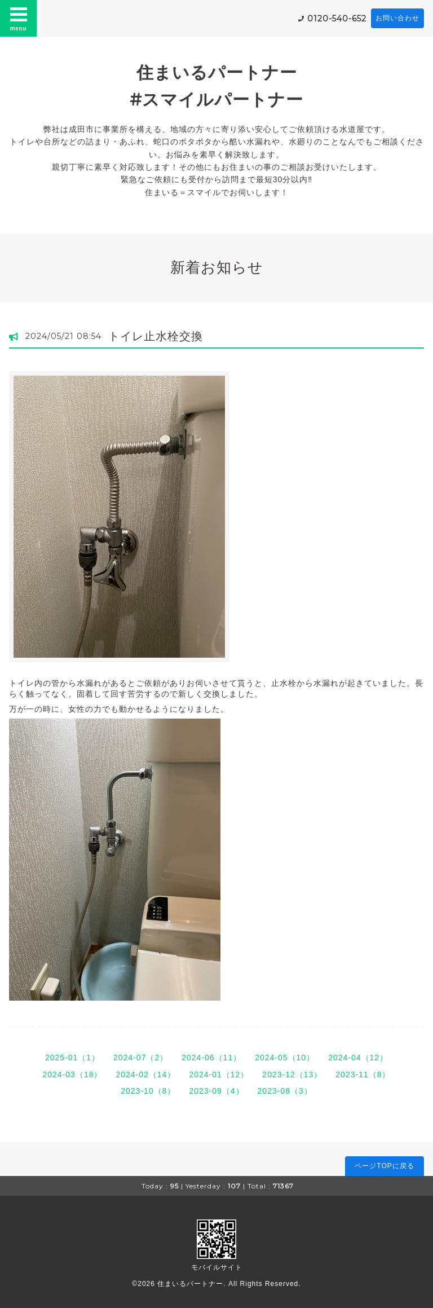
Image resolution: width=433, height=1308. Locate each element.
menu (18, 18)
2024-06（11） (211, 1057)
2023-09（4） (216, 1090)
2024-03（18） (73, 1074)
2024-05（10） (285, 1057)
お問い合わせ (397, 18)
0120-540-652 (336, 19)
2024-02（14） (145, 1074)
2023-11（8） (362, 1074)
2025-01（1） (72, 1057)
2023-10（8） (148, 1090)
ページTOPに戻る (384, 1166)
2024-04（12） (358, 1057)
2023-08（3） (285, 1090)
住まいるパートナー (190, 1284)
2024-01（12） (219, 1074)
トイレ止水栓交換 (155, 336)
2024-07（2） (140, 1057)
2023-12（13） (292, 1074)
